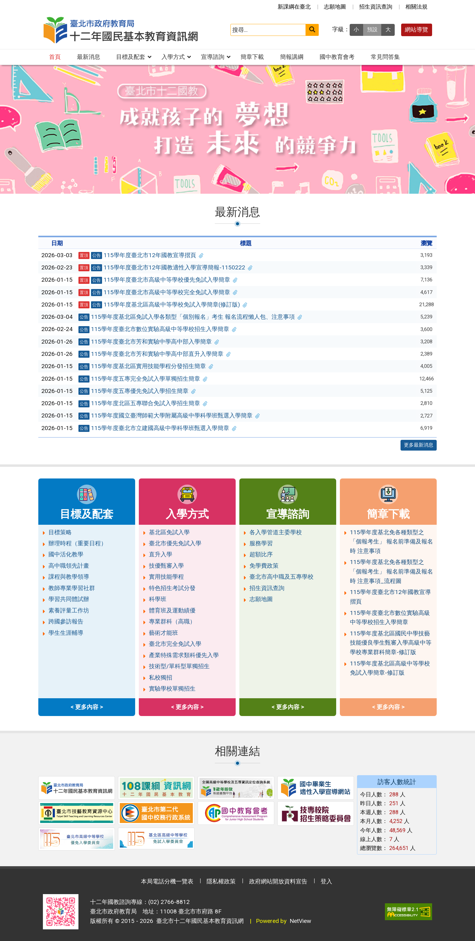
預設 (372, 29)
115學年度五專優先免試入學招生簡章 (137, 391)
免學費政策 (264, 565)
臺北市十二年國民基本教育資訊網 (198, 920)
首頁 (55, 56)
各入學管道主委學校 (275, 532)
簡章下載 (252, 56)
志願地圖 (335, 6)
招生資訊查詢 (375, 6)
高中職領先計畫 (68, 565)
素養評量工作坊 (68, 610)
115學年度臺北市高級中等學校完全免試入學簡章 (157, 292)
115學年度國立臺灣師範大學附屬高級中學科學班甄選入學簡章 (169, 415)
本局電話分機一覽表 (167, 881)
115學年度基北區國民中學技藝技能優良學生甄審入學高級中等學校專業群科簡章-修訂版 (390, 643)
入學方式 (173, 56)
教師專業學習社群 (71, 588)
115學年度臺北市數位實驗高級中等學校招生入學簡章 (157, 329)
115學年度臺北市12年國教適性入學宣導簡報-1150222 (165, 267)
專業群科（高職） (172, 621)
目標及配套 (130, 56)
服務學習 (261, 543)
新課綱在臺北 (294, 6)
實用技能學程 (166, 576)
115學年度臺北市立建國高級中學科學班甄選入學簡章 (157, 428)
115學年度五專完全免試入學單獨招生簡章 (142, 379)
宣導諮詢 (212, 56)
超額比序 (261, 554)
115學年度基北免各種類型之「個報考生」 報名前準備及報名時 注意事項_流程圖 (391, 571)
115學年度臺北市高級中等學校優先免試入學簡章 (157, 280)
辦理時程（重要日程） (77, 543)
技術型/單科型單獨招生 (179, 666)
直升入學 (160, 554)
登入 (326, 881)
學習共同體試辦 (68, 599)
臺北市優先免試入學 (175, 543)
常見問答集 (385, 56)
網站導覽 (416, 29)
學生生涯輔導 (65, 632)
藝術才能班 (163, 632)
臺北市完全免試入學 (175, 643)
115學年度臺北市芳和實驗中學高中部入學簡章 (148, 341)
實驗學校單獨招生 (172, 688)
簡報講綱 (291, 56)
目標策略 (60, 532)
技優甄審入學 (166, 565)
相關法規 (416, 6)
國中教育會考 (337, 56)
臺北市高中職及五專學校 (281, 576)
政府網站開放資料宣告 (278, 881)
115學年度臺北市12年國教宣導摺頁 (140, 255)
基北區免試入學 (169, 532)
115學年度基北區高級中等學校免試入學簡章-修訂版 (390, 668)
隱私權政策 (221, 881)
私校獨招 (160, 677)
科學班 (157, 599)
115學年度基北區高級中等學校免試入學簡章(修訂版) (162, 304)
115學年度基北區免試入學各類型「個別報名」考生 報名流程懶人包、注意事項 (190, 317)
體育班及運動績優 (172, 610)
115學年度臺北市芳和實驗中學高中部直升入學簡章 (154, 354)
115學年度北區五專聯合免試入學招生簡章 (142, 403)
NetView (300, 920)
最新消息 (88, 56)
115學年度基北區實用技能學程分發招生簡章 (145, 366)
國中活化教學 (65, 554)
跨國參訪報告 (65, 621)
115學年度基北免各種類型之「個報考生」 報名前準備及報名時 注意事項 (391, 541)
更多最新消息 (418, 445)
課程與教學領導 (68, 576)
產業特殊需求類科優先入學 (184, 655)
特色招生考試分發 (172, 588)
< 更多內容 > (86, 707)
